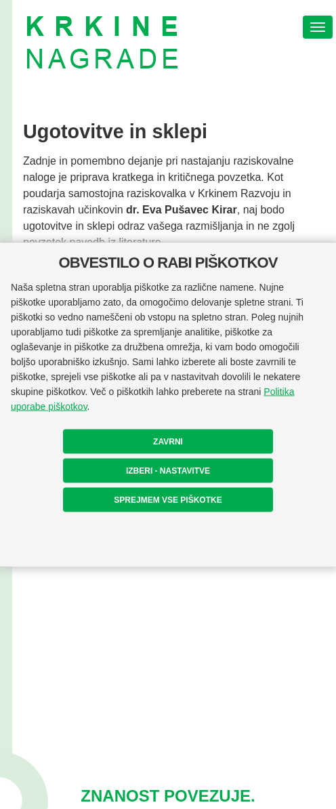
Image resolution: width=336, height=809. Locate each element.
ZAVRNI (168, 442)
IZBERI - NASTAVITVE (168, 471)
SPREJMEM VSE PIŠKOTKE (168, 500)
